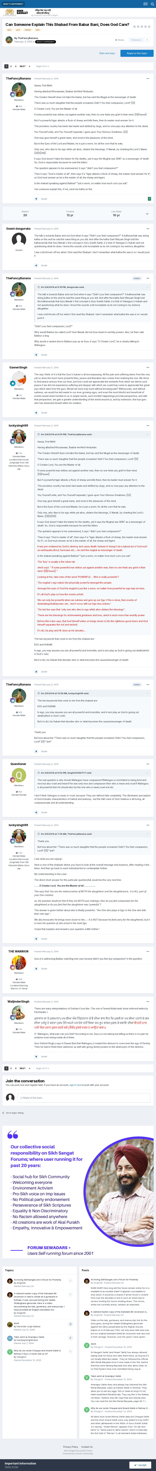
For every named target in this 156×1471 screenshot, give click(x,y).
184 (19, 791)
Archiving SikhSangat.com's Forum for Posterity (37, 1279)
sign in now (75, 1085)
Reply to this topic (137, 53)
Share (119, 40)
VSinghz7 (21, 1357)
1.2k (19, 1029)
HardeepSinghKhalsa (27, 1340)
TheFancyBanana (28, 38)
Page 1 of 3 (42, 66)
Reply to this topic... (32, 1097)
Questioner (18, 764)
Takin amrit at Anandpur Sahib (29, 1337)
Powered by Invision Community (78, 1453)
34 (19, 395)
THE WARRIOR (18, 951)
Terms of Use (11, 1467)
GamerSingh (18, 367)
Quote (44, 199)
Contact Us (87, 1446)
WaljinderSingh (18, 1001)
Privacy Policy (70, 1446)
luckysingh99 (18, 425)
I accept (140, 1465)
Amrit (16, 1323)
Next (23, 66)
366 (19, 979)
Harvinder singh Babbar (29, 1326)
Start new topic (107, 53)
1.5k (19, 453)
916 (19, 106)
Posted (46, 78)
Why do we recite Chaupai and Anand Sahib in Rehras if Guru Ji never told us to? (119, 1408)
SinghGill (21, 1283)
